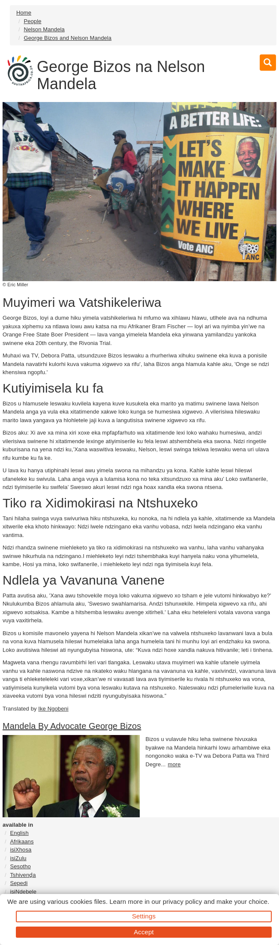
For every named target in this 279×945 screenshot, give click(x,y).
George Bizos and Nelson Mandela (67, 38)
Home (23, 12)
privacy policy (182, 901)
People (32, 21)
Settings (144, 916)
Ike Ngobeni (53, 708)
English (19, 833)
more (174, 764)
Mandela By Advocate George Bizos (72, 726)
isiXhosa (20, 849)
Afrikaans (21, 841)
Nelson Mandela (44, 29)
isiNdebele (23, 891)
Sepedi (18, 883)
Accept (143, 932)
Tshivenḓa (23, 875)
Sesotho (20, 866)
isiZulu (18, 858)
